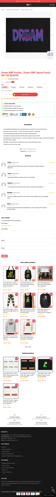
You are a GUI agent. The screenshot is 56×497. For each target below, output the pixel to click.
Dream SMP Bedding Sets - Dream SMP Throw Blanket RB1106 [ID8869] (44, 284)
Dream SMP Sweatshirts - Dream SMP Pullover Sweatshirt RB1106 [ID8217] (44, 311)
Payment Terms (5, 465)
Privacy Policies (5, 451)
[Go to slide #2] (32, 62)
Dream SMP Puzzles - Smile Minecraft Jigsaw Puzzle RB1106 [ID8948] (44, 375)
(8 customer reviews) (13, 79)
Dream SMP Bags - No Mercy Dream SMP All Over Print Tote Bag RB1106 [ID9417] (10, 284)
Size (2, 84)
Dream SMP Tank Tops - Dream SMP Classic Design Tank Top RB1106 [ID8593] (27, 311)
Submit (4, 256)
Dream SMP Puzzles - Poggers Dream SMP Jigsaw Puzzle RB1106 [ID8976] (10, 402)
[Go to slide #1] (24, 62)
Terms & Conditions (6, 449)
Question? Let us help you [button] (48, 495)
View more (28, 347)
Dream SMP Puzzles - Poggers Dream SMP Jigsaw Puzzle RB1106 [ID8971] (27, 375)
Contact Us (4, 470)
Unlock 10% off (53, 490)
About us (4, 447)
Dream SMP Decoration (12, 10)
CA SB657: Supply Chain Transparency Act (12, 456)
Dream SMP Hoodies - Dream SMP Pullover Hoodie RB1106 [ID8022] (10, 337)
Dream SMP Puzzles (27, 10)
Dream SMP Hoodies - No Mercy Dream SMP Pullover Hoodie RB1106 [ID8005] (26, 337)
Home (3, 10)
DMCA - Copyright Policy (8, 453)
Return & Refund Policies (8, 467)
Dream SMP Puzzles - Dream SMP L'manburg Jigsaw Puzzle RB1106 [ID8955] (10, 375)
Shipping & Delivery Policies (8, 463)
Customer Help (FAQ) (7, 472)
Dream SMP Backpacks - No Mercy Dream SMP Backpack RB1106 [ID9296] (27, 284)
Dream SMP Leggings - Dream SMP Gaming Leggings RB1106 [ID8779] (10, 311)
